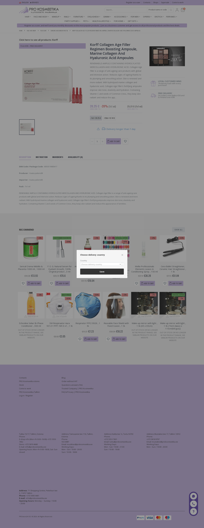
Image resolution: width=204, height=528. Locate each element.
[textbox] (101, 264)
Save (102, 271)
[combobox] (102, 264)
